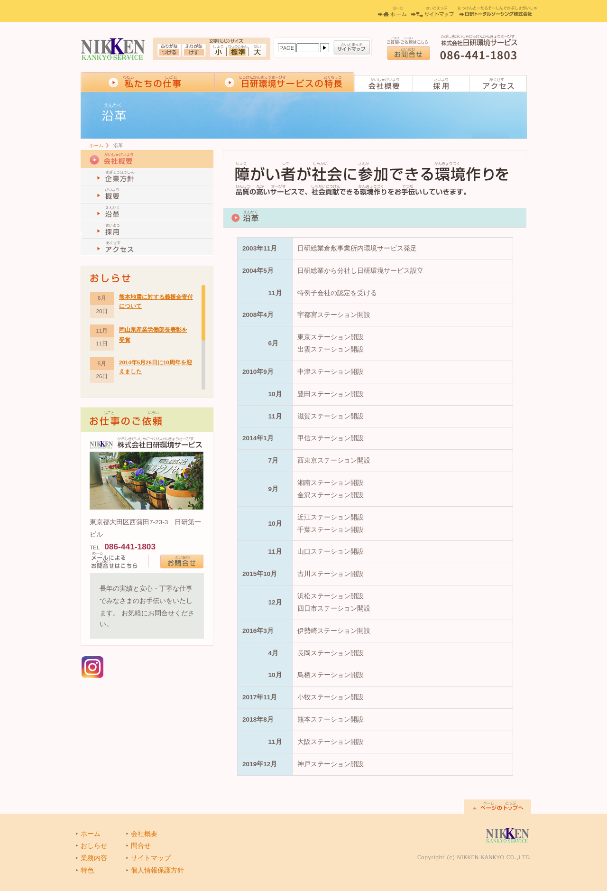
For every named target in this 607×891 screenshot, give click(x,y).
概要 (147, 195)
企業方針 (147, 177)
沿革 (147, 212)
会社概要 (384, 83)
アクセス (498, 83)
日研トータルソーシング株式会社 (497, 11)
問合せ (141, 845)
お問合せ (408, 53)
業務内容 (94, 858)
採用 (441, 83)
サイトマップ (351, 47)
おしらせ (94, 845)
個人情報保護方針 (157, 870)
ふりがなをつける (169, 50)
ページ (287, 47)
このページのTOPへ (497, 806)
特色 (87, 870)
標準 (237, 50)
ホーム (392, 11)
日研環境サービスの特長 (285, 82)
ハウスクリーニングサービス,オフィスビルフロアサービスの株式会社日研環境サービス (113, 49)
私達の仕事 (148, 82)
